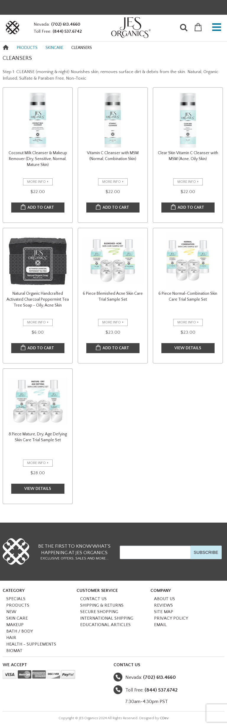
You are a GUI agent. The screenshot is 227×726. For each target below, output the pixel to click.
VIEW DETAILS (187, 348)
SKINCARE (54, 47)
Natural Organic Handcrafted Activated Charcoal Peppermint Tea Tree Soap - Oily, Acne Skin (38, 299)
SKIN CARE (17, 618)
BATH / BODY (19, 631)
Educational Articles (105, 624)
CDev (164, 718)
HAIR (11, 637)
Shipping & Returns (102, 605)
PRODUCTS (27, 47)
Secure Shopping (99, 611)
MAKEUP (15, 624)
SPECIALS (15, 598)
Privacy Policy (171, 618)
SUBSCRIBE (206, 552)
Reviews (163, 605)
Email (160, 624)
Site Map (163, 611)
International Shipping (106, 618)
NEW (11, 611)
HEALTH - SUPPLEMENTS (31, 644)
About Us (164, 598)
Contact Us (93, 598)
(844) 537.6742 (67, 31)
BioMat (14, 650)
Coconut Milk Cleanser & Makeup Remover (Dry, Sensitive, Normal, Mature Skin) (38, 159)
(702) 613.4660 (65, 24)
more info (36, 182)
